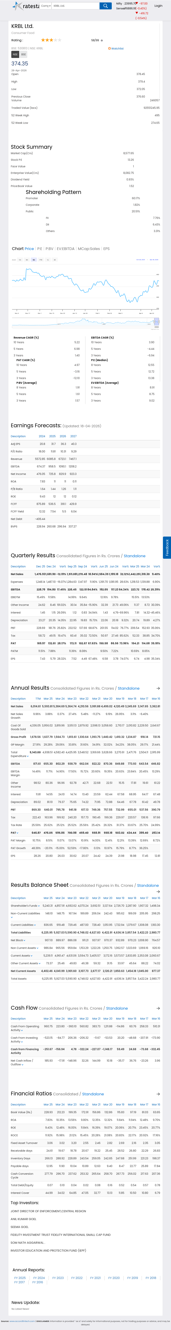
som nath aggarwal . (28, 1243)
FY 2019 (132, 1278)
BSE (23, 54)
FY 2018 (151, 1278)
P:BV (49, 248)
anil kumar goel (23, 1219)
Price (29, 248)
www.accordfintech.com (22, 1321)
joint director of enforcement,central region (48, 1211)
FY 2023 (58, 1278)
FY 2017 (19, 1282)
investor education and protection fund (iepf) (48, 1250)
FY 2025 (20, 1278)
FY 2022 (77, 1278)
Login (158, 6)
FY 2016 (37, 1282)
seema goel (20, 1227)
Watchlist (117, 48)
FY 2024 (39, 1278)
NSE (15, 54)
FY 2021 (95, 1278)
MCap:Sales (89, 248)
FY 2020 (114, 1278)
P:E (39, 248)
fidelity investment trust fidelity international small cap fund (61, 1235)
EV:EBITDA (65, 248)
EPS (106, 248)
